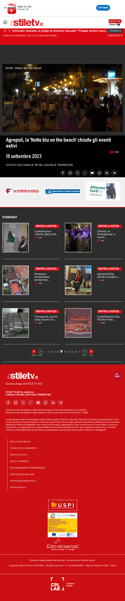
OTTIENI (103, 7)
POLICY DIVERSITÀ (19, 461)
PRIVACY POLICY (18, 454)
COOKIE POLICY (18, 487)
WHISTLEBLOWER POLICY (23, 481)
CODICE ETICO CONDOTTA (23, 448)
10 (65, 351)
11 (69, 351)
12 (72, 351)
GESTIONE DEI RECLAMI (22, 474)
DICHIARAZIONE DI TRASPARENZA (27, 468)
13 (76, 351)
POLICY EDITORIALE (20, 441)
